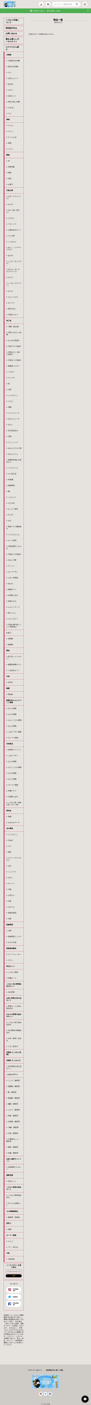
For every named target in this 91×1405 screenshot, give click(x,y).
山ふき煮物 (12, 726)
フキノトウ (12, 224)
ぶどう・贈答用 (14, 1110)
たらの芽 (11, 236)
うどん (10, 401)
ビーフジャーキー (14, 954)
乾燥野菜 (11, 485)
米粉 (9, 178)
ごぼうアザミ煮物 (14, 732)
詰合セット (12, 96)
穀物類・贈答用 (14, 1098)
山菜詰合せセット (14, 230)
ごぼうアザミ (13, 755)
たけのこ (11, 218)
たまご (8, 633)
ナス (9, 846)
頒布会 (8, 811)
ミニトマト (12, 872)
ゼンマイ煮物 (13, 738)
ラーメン (11, 566)
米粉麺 (10, 479)
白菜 (9, 901)
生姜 (9, 919)
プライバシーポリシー (35, 1370)
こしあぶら (12, 242)
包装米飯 (11, 167)
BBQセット (10, 966)
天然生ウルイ (13, 315)
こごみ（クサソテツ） (13, 284)
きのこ (10, 425)
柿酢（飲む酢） (14, 326)
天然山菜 (9, 190)
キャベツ (11, 883)
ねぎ (9, 866)
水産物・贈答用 (14, 1121)
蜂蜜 (8, 688)
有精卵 (10, 639)
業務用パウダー (14, 366)
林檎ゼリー (12, 589)
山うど (10, 277)
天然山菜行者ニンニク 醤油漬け (13, 626)
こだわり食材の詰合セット (13, 1188)
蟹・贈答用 (12, 1092)
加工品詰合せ (13, 430)
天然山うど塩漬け (14, 360)
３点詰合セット (14, 670)
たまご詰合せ (13, 1046)
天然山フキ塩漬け (14, 554)
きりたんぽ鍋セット (13, 1204)
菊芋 (9, 852)
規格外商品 (12, 913)
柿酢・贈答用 (13, 1127)
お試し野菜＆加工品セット (13, 999)
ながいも (11, 907)
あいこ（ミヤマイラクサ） (13, 249)
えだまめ (11, 503)
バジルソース (13, 468)
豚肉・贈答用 (13, 1147)
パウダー (11, 372)
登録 (13, 1276)
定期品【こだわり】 (13, 1060)
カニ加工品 (12, 474)
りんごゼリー (13, 619)
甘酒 (9, 436)
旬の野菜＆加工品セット (13, 1067)
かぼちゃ (11, 895)
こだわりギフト (12, 1074)
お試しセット (13, 78)
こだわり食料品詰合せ (13, 1196)
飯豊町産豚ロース (14, 664)
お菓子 (10, 184)
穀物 (8, 155)
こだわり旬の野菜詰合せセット (13, 985)
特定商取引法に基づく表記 (54, 1370)
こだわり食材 (13, 972)
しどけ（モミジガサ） (13, 262)
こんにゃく (12, 497)
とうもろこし (13, 834)
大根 (9, 889)
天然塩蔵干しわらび (13, 547)
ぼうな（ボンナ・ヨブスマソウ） (13, 270)
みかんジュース (14, 419)
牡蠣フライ (12, 791)
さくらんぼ (12, 137)
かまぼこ (11, 108)
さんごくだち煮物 (14, 720)
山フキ (10, 291)
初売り (8, 1223)
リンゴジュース (14, 413)
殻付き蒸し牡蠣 (14, 102)
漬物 (9, 407)
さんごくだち (13, 297)
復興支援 (9, 1175)
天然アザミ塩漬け (14, 346)
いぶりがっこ (13, 395)
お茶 (9, 389)
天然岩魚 (11, 1259)
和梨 (9, 143)
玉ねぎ (10, 840)
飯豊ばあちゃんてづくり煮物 (13, 701)
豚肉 (8, 650)
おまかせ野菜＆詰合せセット (13, 1015)
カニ (9, 72)
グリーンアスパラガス (13, 859)
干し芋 (10, 515)
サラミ (10, 960)
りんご (10, 131)
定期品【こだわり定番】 (13, 1053)
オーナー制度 (11, 1235)
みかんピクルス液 (14, 448)
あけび (10, 583)
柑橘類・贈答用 (14, 1086)
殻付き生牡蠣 (13, 66)
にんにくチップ (14, 607)
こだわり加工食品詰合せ (13, 1023)
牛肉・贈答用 (13, 1133)
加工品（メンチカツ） (13, 658)
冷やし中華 (12, 560)
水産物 (8, 55)
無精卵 (10, 644)
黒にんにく (12, 613)
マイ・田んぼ (13, 1247)
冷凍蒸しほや (13, 595)
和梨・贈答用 (13, 1116)
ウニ (9, 113)
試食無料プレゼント (13, 1168)
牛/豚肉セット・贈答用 (13, 1140)
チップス (11, 378)
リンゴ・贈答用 (14, 1080)
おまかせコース (14, 822)
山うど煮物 (12, 708)
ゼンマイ (11, 303)
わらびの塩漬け (14, 340)
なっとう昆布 (13, 509)
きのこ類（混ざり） (13, 211)
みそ (9, 521)
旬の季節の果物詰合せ (13, 1031)
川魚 (8, 1253)
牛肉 (8, 676)
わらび (10, 204)
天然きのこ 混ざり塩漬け (13, 353)
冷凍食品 (9, 744)
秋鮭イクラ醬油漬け (13, 528)
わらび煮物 (12, 714)
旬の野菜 (9, 828)
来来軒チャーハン (14, 750)
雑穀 (9, 173)
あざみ (10, 255)
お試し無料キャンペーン (13, 1160)
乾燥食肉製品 (11, 948)
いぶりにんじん (14, 534)
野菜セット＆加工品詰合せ (13, 1007)
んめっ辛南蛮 (13, 578)
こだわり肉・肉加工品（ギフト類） (13, 804)
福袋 (9, 1229)
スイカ (10, 125)
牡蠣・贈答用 (13, 1153)
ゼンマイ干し (13, 572)
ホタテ (10, 90)
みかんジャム (13, 454)
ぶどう (10, 149)
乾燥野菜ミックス (14, 936)
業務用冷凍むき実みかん (13, 461)
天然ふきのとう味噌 (13, 333)
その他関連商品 (12, 1211)
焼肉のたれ (12, 601)
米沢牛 (10, 682)
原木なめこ (12, 309)
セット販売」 (13, 540)
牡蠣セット (12, 978)
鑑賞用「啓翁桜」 (14, 1217)
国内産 (10, 694)
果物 (8, 119)
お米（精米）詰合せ (13, 1039)
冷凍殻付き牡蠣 (14, 61)
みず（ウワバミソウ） (13, 197)
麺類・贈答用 (13, 1104)
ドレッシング (13, 442)
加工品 (10, 84)
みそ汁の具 (12, 942)
